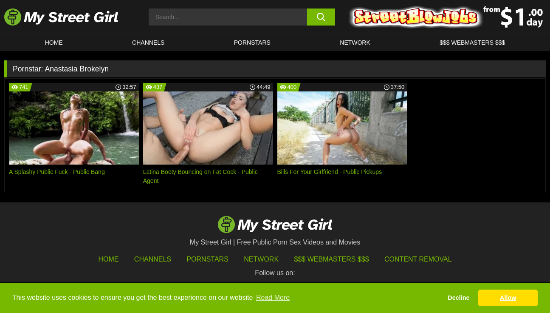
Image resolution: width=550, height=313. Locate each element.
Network (355, 42)
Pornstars (252, 42)
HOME (54, 42)
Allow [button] (508, 297)
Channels (152, 259)
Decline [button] (458, 297)
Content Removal (418, 259)
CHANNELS (148, 42)
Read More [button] (273, 297)
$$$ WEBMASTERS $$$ (472, 42)
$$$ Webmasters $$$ (331, 259)
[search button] (321, 17)
